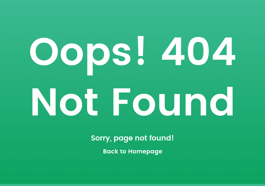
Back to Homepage (132, 152)
